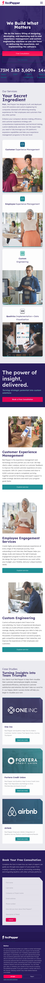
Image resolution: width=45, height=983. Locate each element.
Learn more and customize (10, 979)
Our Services (22, 60)
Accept (13, 976)
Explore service (22, 489)
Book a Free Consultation (22, 401)
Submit (11, 921)
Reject (32, 976)
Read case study (22, 741)
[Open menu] (41, 3)
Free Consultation (22, 54)
